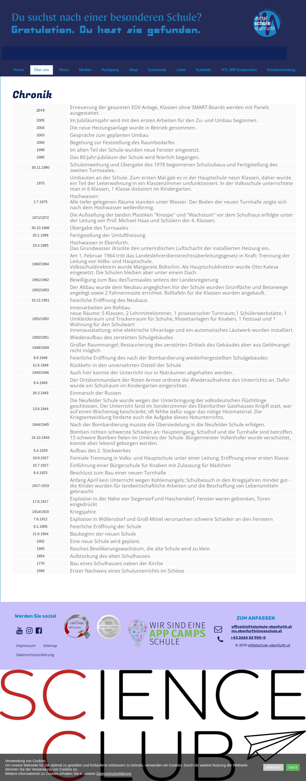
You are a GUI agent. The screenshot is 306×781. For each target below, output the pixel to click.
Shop (133, 70)
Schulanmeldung (281, 70)
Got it (293, 767)
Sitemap (50, 645)
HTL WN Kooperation (239, 70)
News (64, 70)
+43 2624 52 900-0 (248, 638)
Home (19, 70)
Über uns (41, 70)
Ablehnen (273, 767)
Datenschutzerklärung (35, 654)
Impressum (26, 645)
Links (181, 70)
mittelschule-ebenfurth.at (269, 645)
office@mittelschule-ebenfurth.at (261, 627)
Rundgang (110, 70)
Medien (85, 70)
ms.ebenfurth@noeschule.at (256, 631)
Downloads (157, 70)
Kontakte (203, 70)
